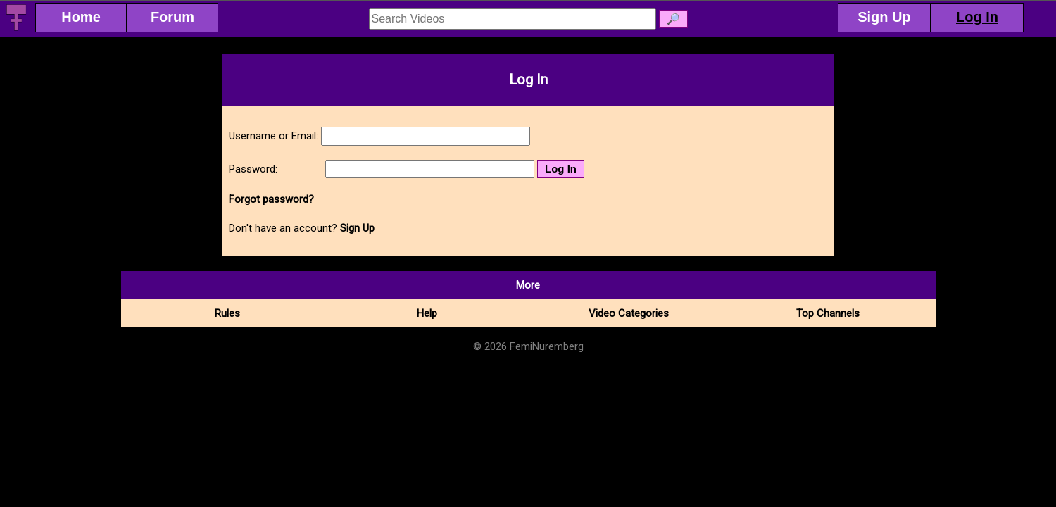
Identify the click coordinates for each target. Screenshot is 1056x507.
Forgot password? (271, 199)
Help (427, 313)
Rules (227, 313)
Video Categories (629, 313)
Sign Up (357, 228)
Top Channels (828, 313)
